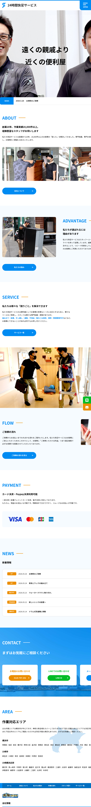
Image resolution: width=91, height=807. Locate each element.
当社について (19, 191)
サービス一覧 (19, 332)
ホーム (9, 788)
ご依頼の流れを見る (19, 455)
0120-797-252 (20, 680)
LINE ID (59, 680)
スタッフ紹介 (65, 788)
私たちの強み (19, 267)
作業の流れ (51, 788)
